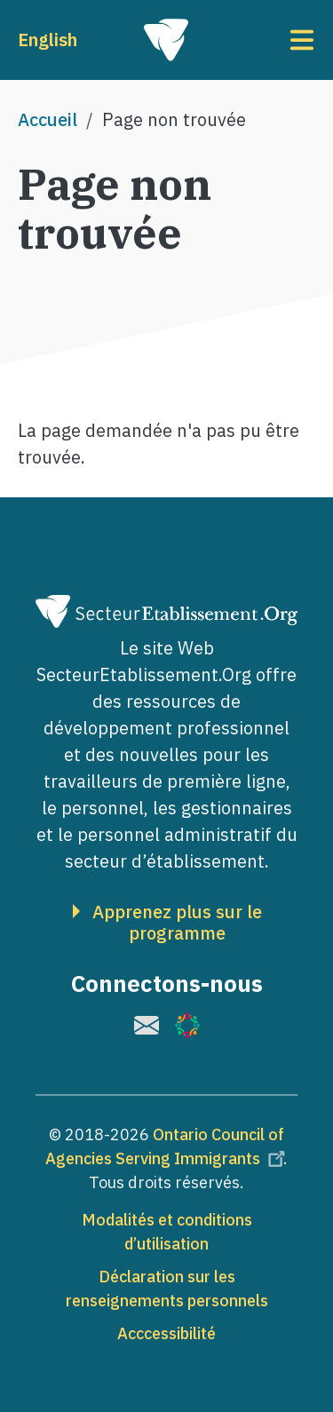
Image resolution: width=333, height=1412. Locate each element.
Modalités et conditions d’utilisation (167, 1232)
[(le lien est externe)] (146, 1025)
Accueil (47, 119)
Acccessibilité (166, 1333)
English (47, 40)
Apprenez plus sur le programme (177, 922)
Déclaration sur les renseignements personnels (167, 1288)
